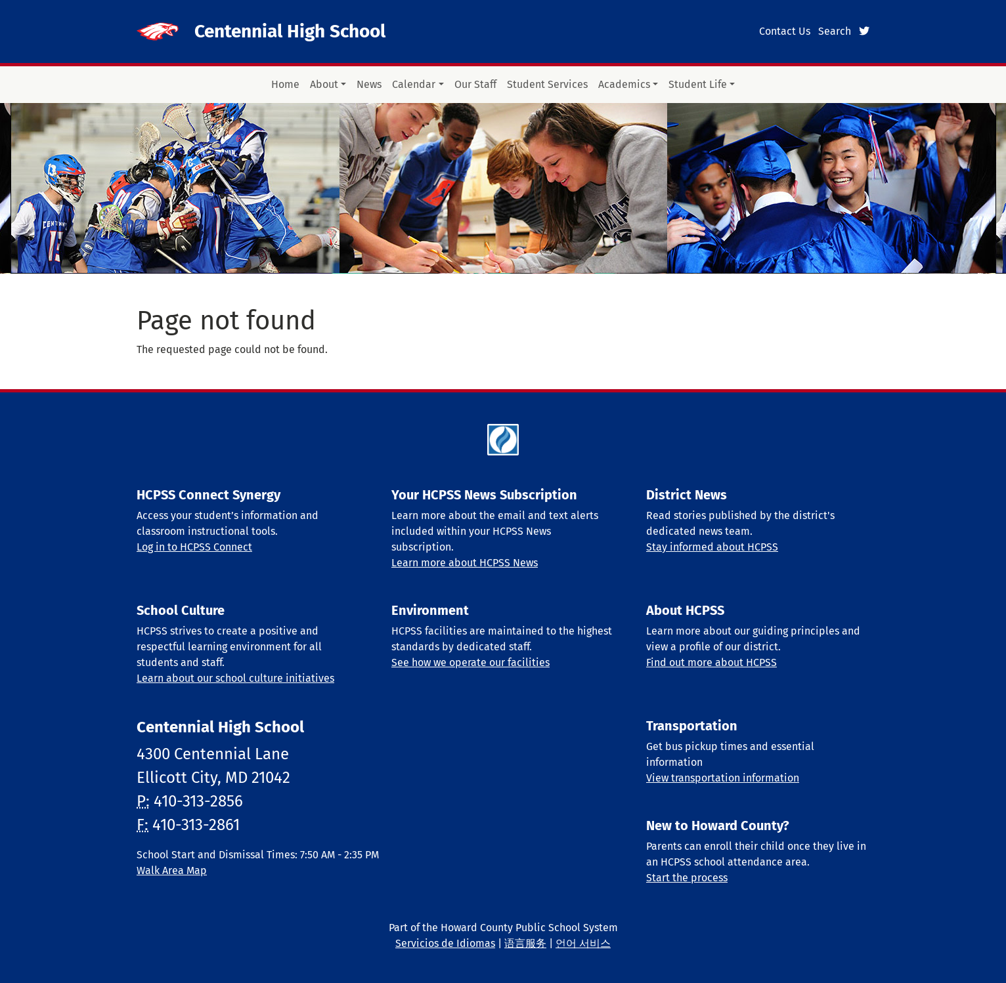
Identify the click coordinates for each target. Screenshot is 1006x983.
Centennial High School (289, 31)
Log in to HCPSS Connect (194, 547)
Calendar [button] (413, 84)
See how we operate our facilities (470, 662)
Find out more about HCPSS (711, 662)
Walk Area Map (172, 870)
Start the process (687, 877)
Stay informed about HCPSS (712, 547)
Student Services (547, 84)
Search (834, 31)
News (369, 84)
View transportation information (722, 778)
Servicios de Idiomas (445, 943)
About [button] (324, 84)
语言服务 (525, 943)
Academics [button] (624, 84)
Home (285, 84)
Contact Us (784, 31)
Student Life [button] (697, 84)
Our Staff (475, 84)
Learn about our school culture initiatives (235, 678)
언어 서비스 (583, 943)
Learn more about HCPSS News (464, 562)
